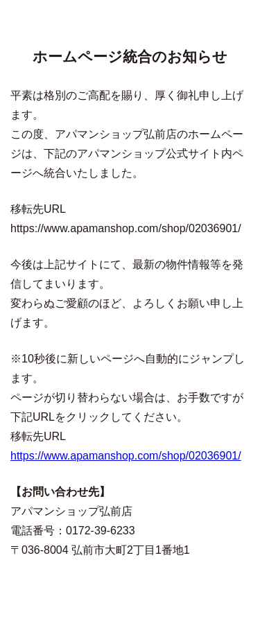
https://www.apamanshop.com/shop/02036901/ (125, 456)
